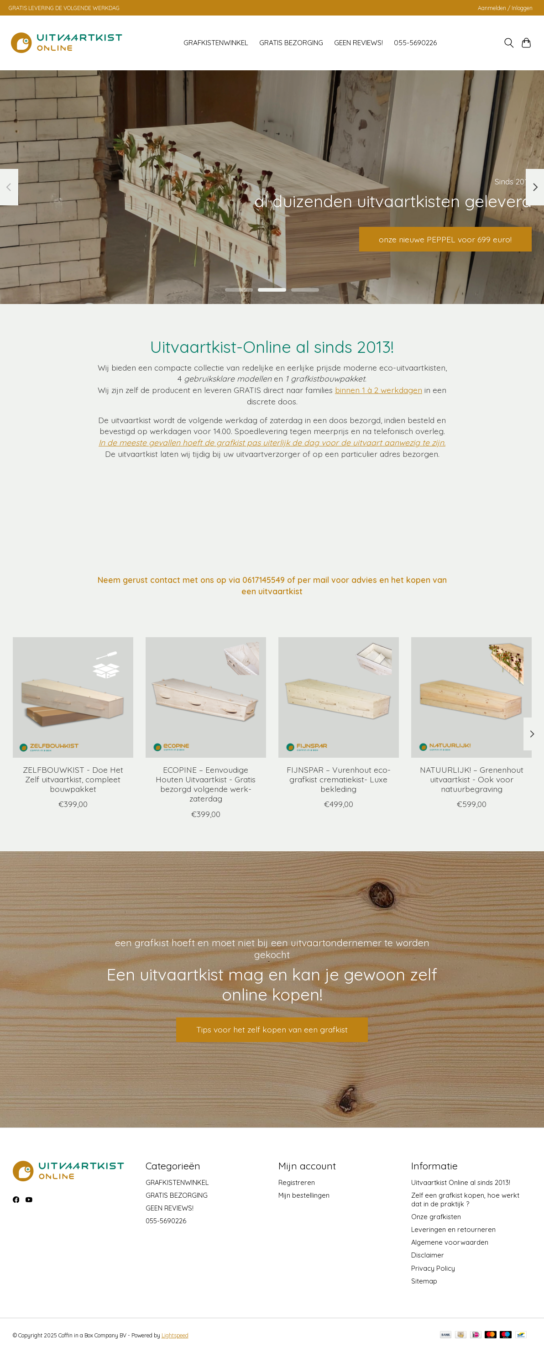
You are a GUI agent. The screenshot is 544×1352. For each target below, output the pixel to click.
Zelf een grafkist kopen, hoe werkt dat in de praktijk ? (465, 1199)
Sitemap (424, 1281)
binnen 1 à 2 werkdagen (378, 390)
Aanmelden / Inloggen (505, 8)
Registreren (296, 1182)
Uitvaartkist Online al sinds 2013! (460, 1182)
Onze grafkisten (436, 1216)
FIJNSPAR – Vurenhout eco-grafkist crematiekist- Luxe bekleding (338, 779)
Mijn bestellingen (304, 1195)
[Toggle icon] (508, 43)
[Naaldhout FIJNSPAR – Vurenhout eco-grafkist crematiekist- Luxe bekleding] (338, 697)
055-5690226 (415, 42)
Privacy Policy (433, 1268)
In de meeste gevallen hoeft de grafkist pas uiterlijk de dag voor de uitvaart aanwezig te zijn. (272, 442)
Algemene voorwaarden (449, 1242)
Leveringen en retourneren (453, 1229)
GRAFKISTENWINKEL (215, 42)
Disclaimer (427, 1255)
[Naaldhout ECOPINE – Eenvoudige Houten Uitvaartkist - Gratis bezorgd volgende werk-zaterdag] (206, 697)
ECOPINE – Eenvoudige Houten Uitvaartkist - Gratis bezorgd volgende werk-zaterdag (206, 784)
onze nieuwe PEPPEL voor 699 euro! (445, 239)
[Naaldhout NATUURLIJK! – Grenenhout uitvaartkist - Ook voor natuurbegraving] (471, 697)
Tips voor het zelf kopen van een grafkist (272, 1029)
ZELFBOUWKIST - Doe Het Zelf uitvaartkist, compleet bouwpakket (72, 779)
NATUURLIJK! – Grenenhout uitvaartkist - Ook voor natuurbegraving (471, 779)
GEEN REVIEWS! (358, 42)
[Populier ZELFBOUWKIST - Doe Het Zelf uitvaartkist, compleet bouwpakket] (73, 697)
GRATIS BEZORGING (291, 42)
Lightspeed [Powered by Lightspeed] (175, 1335)
